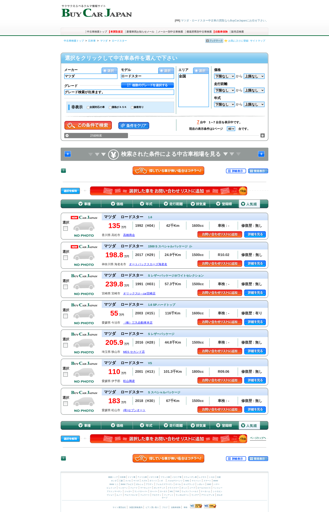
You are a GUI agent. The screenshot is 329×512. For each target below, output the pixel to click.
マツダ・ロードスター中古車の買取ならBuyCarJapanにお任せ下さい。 (224, 20)
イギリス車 (154, 477)
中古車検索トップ (97, 31)
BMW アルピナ (127, 484)
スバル (128, 481)
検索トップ (113, 477)
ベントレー (217, 488)
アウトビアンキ (207, 495)
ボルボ (219, 495)
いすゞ (162, 481)
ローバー (154, 491)
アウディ (149, 484)
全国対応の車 (97, 107)
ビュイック (111, 488)
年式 (217, 98)
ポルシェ (140, 484)
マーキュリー (145, 488)
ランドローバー (141, 491)
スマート (207, 481)
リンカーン (123, 488)
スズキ (144, 481)
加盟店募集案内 (135, 507)
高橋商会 (129, 235)
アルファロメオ (131, 495)
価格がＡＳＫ (119, 107)
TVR (177, 491)
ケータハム (205, 491)
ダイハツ (153, 481)
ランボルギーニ (182, 495)
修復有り (139, 107)
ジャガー (128, 491)
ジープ (192, 488)
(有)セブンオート (134, 410)
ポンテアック (159, 488)
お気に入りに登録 (238, 40)
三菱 (121, 481)
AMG (187, 481)
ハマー (216, 484)
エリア (183, 70)
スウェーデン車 (190, 477)
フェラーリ (145, 495)
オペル (178, 484)
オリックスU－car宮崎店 (139, 293)
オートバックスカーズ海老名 (148, 264)
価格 (217, 70)
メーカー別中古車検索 (170, 31)
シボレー (201, 484)
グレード (71, 86)
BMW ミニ (114, 484)
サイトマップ (257, 40)
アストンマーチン (114, 491)
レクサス (202, 477)
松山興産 (129, 381)
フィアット (168, 495)
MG (171, 491)
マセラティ (156, 495)
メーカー (71, 70)
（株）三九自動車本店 (138, 322)
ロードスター (119, 40)
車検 (185, 507)
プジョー (110, 495)
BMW (215, 481)
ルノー (119, 495)
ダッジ (184, 488)
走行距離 (220, 84)
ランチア (195, 495)
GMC (209, 484)
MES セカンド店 (134, 351)
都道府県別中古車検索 (199, 31)
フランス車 (166, 477)
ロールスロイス (204, 488)
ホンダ (114, 481)
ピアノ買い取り (152, 507)
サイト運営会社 (119, 507)
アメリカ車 (142, 477)
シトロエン (217, 491)
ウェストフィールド (189, 491)
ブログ (165, 507)
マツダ (104, 40)
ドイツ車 (132, 477)
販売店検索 (237, 31)
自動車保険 (221, 31)
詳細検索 (96, 135)
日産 (219, 477)
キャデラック (189, 484)
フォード (134, 488)
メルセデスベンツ (175, 481)
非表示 (77, 107)
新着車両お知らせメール (140, 31)
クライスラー (173, 488)
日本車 (92, 40)
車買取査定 (116, 31)
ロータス (163, 491)
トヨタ (212, 477)
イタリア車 (177, 477)
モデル (126, 70)
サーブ (164, 498)
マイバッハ (196, 481)
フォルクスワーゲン (164, 484)
